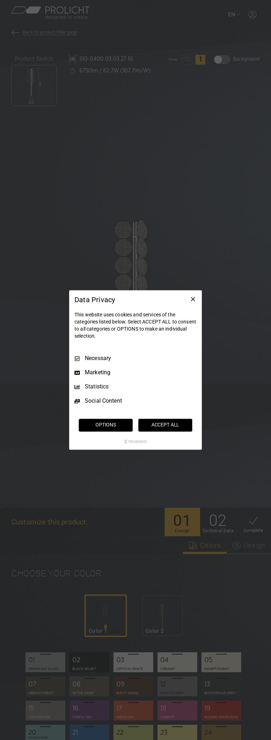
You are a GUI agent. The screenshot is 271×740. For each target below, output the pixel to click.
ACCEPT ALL (165, 425)
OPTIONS (105, 425)
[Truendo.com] (135, 442)
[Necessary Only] (193, 299)
